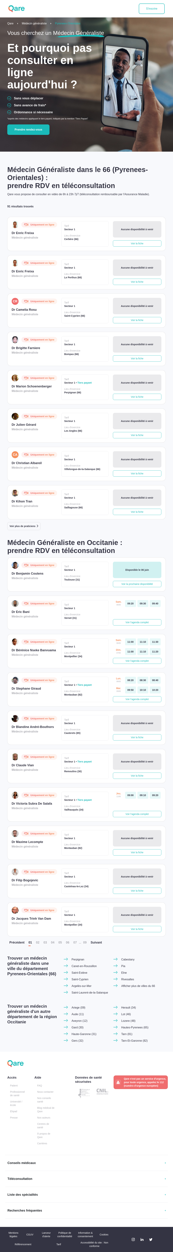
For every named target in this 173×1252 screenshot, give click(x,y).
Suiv (96, 942)
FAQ (39, 1085)
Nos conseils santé (44, 1100)
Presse (14, 1117)
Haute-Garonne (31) (84, 1034)
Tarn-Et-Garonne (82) (134, 1040)
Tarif (58, 1244)
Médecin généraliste (34, 23)
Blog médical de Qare (46, 1109)
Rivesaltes (127, 979)
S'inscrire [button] (151, 8)
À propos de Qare (43, 1135)
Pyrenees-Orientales (67, 23)
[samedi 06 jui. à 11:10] (142, 641)
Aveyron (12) (79, 1020)
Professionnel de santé (17, 1093)
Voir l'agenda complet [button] (137, 622)
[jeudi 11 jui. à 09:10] (142, 795)
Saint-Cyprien (80, 979)
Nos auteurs (43, 1117)
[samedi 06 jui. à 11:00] (130, 641)
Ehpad (13, 1111)
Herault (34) (128, 1007)
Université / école (16, 1103)
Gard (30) (77, 1027)
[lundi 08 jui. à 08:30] (142, 680)
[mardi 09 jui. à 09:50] (130, 689)
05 (60, 942)
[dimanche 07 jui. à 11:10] (142, 651)
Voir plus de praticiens (22, 526)
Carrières (42, 1143)
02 (37, 942)
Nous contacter (45, 1091)
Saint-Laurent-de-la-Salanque (90, 992)
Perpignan (78, 959)
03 (45, 942)
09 (85, 942)
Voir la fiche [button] (137, 243)
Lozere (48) (128, 1020)
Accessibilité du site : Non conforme (94, 1244)
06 (67, 942)
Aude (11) (78, 1014)
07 (75, 942)
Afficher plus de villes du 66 (138, 985)
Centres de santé (43, 1126)
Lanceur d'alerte (46, 1234)
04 (52, 942)
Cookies (104, 1234)
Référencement (23, 1244)
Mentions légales (13, 1234)
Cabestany (128, 959)
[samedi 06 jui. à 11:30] (155, 641)
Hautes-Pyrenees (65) (135, 1027)
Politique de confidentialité (64, 1234)
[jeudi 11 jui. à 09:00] (130, 795)
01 (30, 942)
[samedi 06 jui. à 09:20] (130, 603)
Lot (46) (126, 1014)
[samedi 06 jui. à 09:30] (142, 603)
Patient (14, 1085)
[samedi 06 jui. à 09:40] (155, 603)
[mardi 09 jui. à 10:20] (155, 689)
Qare (10, 23)
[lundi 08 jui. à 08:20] (130, 680)
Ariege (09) (78, 1007)
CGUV (29, 1234)
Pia (123, 966)
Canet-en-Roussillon (84, 966)
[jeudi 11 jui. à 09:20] (155, 795)
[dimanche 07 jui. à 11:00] (130, 651)
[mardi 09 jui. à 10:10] (142, 689)
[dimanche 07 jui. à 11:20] (155, 651)
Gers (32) (77, 1040)
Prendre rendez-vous (28, 129)
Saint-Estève (79, 972)
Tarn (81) (126, 1034)
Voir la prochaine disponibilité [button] (137, 584)
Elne (124, 972)
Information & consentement (85, 1234)
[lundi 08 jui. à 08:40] (155, 680)
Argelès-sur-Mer (82, 985)
